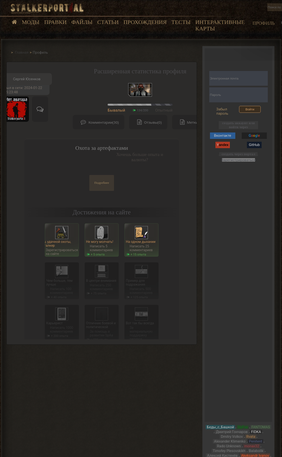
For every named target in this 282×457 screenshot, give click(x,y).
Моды (31, 22)
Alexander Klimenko (230, 441)
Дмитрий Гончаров (232, 432)
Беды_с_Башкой (220, 427)
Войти (250, 109)
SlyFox (242, 427)
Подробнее (101, 182)
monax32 (251, 446)
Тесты (181, 22)
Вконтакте (222, 135)
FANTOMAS (260, 427)
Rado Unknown (229, 446)
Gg (254, 135)
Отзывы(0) (148, 122)
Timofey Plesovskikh (229, 451)
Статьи (107, 22)
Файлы (81, 22)
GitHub (254, 145)
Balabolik (256, 451)
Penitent (255, 441)
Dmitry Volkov (232, 436)
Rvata (250, 436)
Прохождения (145, 22)
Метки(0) (190, 122)
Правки (55, 22)
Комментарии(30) (98, 122)
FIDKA (256, 432)
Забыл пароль (222, 111)
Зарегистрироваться (238, 160)
